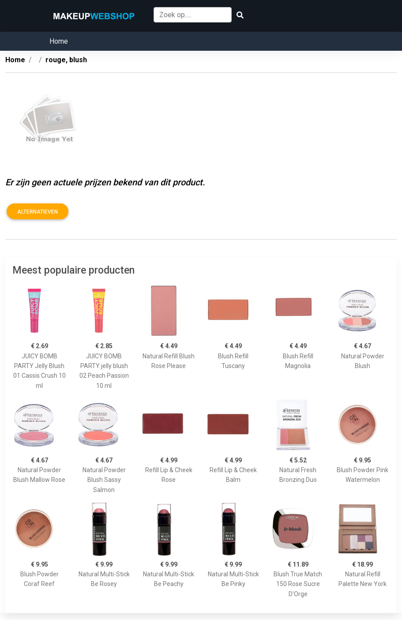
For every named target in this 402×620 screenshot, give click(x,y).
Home (58, 41)
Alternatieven (37, 212)
